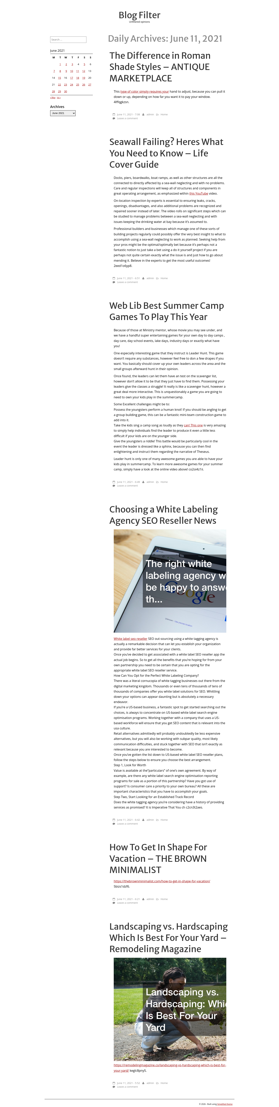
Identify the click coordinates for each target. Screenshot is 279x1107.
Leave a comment (127, 118)
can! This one (193, 425)
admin (150, 114)
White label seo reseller (130, 639)
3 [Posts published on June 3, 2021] (72, 64)
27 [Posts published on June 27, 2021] (89, 84)
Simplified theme (224, 1104)
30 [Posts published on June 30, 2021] (65, 91)
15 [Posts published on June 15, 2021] (59, 77)
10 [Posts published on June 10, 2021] (71, 71)
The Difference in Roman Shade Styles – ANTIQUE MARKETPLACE (160, 67)
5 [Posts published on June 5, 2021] (84, 64)
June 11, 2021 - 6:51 (128, 278)
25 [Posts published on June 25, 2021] (77, 84)
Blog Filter (139, 15)
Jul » (59, 97)
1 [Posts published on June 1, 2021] (60, 64)
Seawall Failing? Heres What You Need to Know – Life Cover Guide (166, 153)
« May (52, 97)
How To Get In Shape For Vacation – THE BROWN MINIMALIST (158, 858)
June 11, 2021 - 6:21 (128, 899)
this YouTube (198, 193)
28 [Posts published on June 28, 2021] (53, 91)
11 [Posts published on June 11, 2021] (77, 71)
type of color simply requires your (144, 91)
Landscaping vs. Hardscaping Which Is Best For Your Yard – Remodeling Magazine (168, 937)
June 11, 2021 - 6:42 (128, 819)
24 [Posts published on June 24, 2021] (71, 84)
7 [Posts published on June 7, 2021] (54, 71)
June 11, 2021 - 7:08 (128, 114)
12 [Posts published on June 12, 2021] (83, 71)
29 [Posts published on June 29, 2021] (59, 91)
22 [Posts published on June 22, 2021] (59, 84)
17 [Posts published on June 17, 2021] (71, 77)
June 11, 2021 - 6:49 (128, 482)
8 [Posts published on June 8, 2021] (60, 71)
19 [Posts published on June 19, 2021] (83, 77)
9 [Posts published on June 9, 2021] (66, 71)
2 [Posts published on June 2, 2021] (66, 64)
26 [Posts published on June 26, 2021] (83, 84)
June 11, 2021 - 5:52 (128, 1083)
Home (164, 114)
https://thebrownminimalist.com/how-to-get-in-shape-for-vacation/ (162, 881)
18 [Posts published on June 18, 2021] (77, 77)
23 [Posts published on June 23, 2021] (65, 84)
